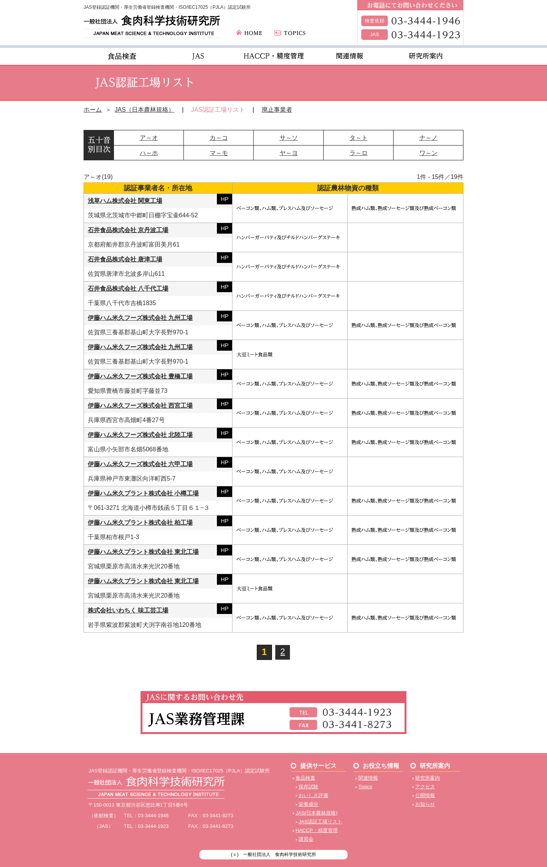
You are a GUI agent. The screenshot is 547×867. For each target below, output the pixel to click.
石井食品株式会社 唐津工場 (125, 259)
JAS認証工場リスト (320, 821)
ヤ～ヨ (289, 153)
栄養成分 (308, 804)
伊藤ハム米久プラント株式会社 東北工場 (143, 552)
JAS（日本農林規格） (144, 109)
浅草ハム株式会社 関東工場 (125, 201)
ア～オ (149, 137)
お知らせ (425, 804)
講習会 (306, 839)
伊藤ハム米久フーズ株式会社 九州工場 (140, 318)
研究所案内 (427, 778)
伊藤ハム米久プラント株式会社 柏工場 (140, 522)
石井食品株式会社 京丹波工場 (128, 230)
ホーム (93, 109)
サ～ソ (289, 137)
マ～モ (219, 153)
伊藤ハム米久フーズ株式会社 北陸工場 (140, 435)
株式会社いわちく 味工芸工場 (128, 610)
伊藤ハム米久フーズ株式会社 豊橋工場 (140, 376)
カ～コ (219, 137)
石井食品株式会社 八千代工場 (128, 288)
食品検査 (305, 778)
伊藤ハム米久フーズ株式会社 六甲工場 (140, 464)
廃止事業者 (277, 109)
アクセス (425, 786)
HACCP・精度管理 (317, 830)
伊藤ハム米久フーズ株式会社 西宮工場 (140, 405)
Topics (365, 786)
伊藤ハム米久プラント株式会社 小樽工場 (143, 493)
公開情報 (425, 795)
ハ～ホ (149, 153)
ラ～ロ (358, 153)
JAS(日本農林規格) (317, 813)
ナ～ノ (428, 137)
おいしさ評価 (313, 795)
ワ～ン (428, 153)
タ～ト (358, 137)
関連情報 (368, 778)
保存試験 (308, 786)
